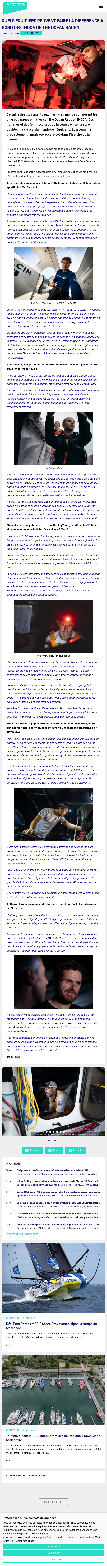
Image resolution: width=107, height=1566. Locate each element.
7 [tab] (64, 1132)
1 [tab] (43, 1132)
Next (100, 1103)
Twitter (54, 1150)
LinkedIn (75, 1150)
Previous (6, 1103)
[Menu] (101, 6)
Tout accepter (53, 1546)
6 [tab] (60, 1132)
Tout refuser (53, 1553)
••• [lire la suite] (8, 1345)
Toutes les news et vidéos (23, 1234)
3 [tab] (50, 1132)
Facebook (32, 1150)
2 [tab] (47, 1132)
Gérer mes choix (53, 1559)
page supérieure (53, 1502)
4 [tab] (53, 1132)
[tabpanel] (53, 1101)
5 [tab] (57, 1132)
